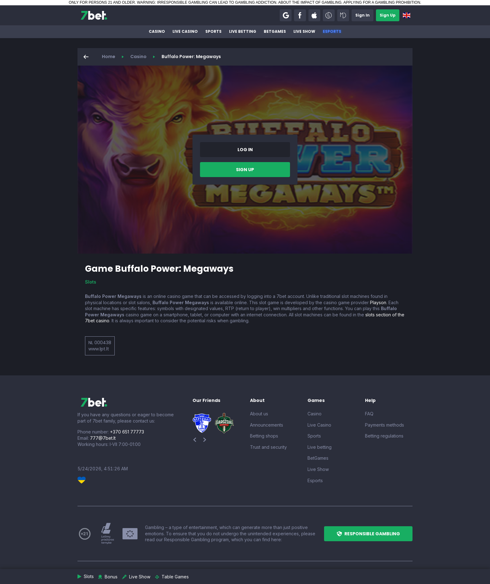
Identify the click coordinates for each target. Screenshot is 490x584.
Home (108, 56)
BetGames (275, 31)
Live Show (304, 31)
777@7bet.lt (103, 438)
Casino (157, 31)
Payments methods (384, 425)
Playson (378, 302)
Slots (90, 282)
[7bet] (94, 15)
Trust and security (268, 447)
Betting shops (264, 435)
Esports (332, 31)
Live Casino (185, 31)
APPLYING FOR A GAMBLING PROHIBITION (381, 2)
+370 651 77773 (127, 431)
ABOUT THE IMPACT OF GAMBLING (309, 2)
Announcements (266, 425)
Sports (213, 31)
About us (259, 413)
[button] (286, 15)
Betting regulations (384, 435)
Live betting (242, 31)
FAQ (369, 413)
